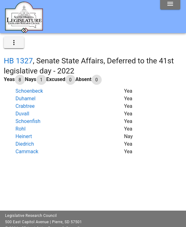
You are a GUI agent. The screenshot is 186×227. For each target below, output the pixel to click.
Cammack (26, 151)
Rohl (20, 129)
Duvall (22, 114)
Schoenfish (27, 121)
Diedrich (24, 144)
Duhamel (25, 99)
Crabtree (25, 106)
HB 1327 (18, 60)
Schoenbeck (29, 91)
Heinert (23, 136)
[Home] (24, 30)
